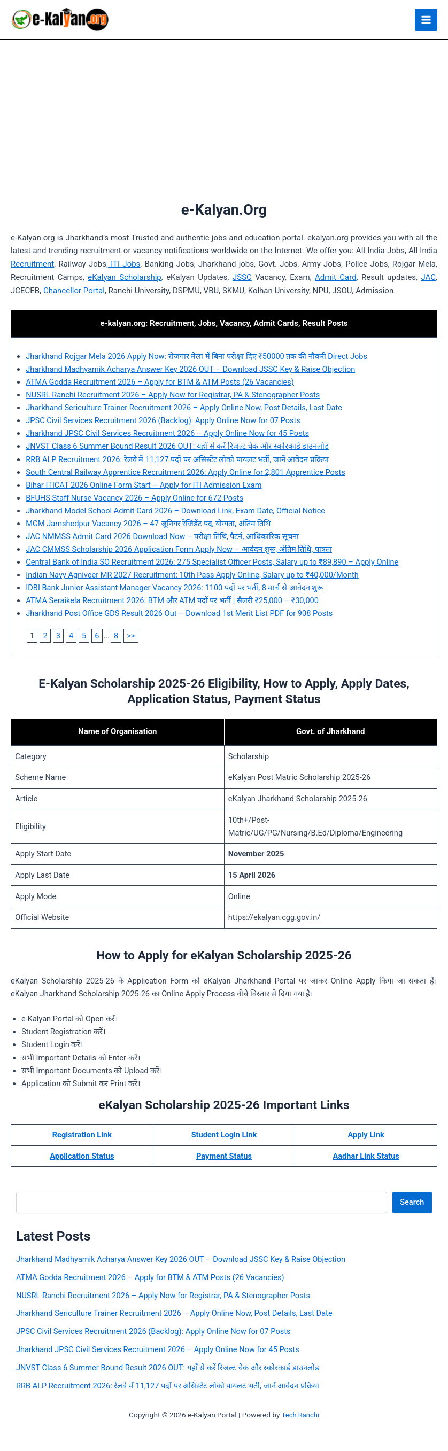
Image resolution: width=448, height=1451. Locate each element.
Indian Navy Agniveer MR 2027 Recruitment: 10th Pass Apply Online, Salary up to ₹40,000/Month (192, 576)
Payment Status (224, 1157)
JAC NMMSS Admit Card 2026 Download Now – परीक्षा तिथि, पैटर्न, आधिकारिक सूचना (162, 537)
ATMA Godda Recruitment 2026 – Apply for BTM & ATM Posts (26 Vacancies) (160, 383)
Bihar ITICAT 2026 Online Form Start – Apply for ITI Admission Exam (143, 486)
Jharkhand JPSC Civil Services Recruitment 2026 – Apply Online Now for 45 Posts (167, 434)
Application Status (82, 1157)
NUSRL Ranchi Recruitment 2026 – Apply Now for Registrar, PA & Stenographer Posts (173, 396)
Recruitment (32, 265)
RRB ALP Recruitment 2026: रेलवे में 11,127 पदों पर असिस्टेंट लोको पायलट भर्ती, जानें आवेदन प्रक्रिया (177, 460)
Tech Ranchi (300, 1415)
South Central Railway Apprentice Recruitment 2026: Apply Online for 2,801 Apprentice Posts (185, 473)
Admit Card (336, 278)
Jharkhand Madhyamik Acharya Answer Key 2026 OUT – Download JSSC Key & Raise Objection (190, 370)
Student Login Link (224, 1136)
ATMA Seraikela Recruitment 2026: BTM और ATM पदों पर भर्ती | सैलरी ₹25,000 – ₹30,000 (172, 601)
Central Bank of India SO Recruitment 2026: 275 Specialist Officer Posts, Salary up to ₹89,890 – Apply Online (212, 563)
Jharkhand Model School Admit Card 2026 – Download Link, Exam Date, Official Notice (175, 512)
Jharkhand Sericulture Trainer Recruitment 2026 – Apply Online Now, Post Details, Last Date (184, 409)
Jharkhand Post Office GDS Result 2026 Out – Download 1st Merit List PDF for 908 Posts (179, 614)
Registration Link (82, 1136)
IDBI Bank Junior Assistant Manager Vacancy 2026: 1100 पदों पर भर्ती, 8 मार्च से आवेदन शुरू (174, 589)
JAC (428, 278)
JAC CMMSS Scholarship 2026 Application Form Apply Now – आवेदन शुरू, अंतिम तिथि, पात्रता (179, 550)
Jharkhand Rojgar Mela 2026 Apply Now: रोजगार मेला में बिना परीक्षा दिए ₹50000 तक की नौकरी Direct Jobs (196, 357)
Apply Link (365, 1136)
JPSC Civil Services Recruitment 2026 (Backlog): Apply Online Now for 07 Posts (163, 421)
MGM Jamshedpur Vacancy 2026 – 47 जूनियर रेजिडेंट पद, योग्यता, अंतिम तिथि (148, 524)
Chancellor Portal (74, 291)
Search (412, 1203)
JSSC (242, 278)
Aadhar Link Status (366, 1157)
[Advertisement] (224, 121)
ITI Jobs (124, 265)
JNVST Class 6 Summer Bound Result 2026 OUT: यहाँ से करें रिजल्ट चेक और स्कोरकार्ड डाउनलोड (177, 447)
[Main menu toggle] (426, 20)
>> (131, 637)
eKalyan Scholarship (124, 278)
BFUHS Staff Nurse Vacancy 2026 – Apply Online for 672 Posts (134, 499)
